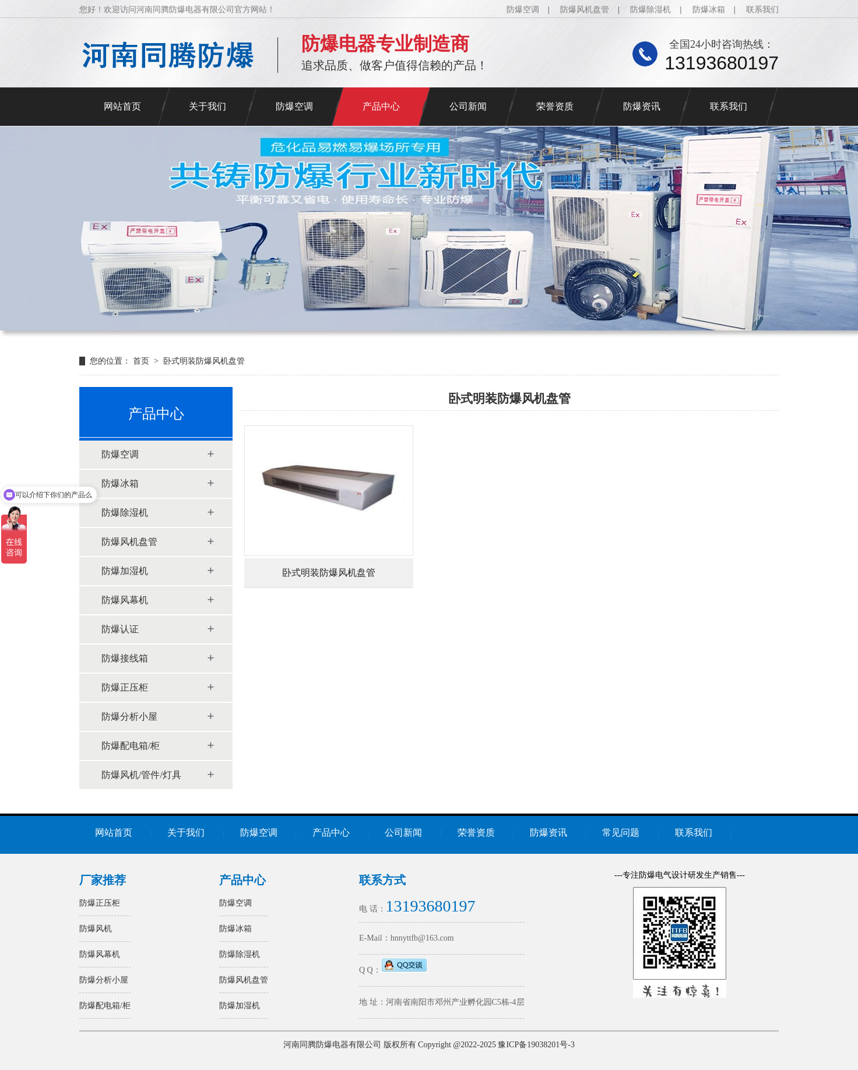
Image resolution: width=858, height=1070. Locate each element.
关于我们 (207, 106)
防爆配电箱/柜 (130, 746)
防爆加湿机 (124, 571)
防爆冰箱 (708, 9)
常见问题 (620, 832)
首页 (142, 361)
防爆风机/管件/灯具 (141, 775)
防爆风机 (95, 928)
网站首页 (122, 106)
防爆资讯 (641, 106)
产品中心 (381, 106)
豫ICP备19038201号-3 (536, 1044)
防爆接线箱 (124, 658)
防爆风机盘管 (584, 9)
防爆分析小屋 (129, 716)
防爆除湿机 (650, 9)
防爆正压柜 (124, 687)
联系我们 (762, 9)
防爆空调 (523, 9)
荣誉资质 (555, 106)
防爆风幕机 (124, 600)
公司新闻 (468, 106)
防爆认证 (120, 629)
